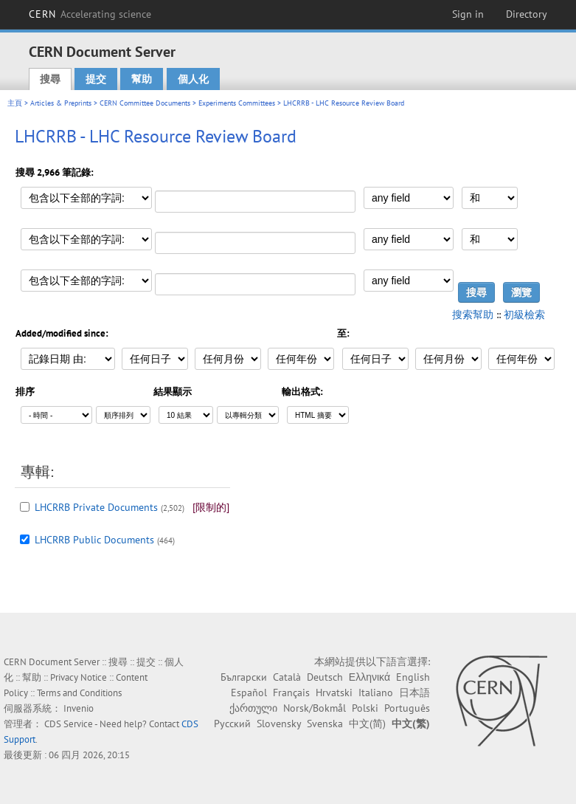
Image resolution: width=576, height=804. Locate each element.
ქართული (253, 708)
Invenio (78, 708)
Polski (365, 708)
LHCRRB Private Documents (96, 507)
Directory (526, 14)
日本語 (414, 692)
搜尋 (50, 79)
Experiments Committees (236, 103)
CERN (90, 14)
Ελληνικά (369, 677)
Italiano (375, 692)
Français (291, 692)
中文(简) (367, 723)
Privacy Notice (78, 677)
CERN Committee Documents (145, 103)
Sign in (468, 14)
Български (244, 677)
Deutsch (325, 677)
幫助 (141, 79)
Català (287, 677)
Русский (232, 723)
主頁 (14, 103)
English (413, 677)
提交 (96, 79)
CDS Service (68, 724)
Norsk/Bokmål (314, 708)
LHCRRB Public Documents (94, 539)
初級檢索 (524, 314)
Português (407, 708)
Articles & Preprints (60, 103)
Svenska (325, 723)
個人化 (193, 79)
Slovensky (279, 723)
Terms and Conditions (79, 693)
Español (249, 692)
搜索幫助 (472, 314)
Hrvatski (334, 692)
